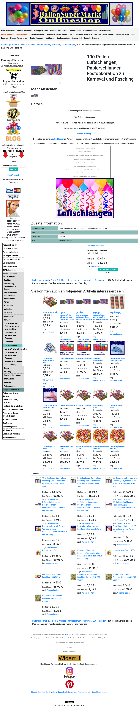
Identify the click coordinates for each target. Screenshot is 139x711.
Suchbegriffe (43, 692)
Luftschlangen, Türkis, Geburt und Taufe (117, 359)
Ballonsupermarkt (9, 44)
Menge (90, 269)
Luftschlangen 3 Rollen (50, 312)
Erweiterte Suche (56, 692)
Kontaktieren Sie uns (100, 692)
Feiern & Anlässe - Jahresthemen (34, 44)
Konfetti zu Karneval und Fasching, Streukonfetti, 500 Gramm (53, 598)
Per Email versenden (95, 246)
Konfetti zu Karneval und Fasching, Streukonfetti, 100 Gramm (88, 577)
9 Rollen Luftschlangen (84, 405)
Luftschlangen (68, 44)
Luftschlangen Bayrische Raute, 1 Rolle (49, 360)
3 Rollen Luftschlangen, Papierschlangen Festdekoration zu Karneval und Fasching (67, 315)
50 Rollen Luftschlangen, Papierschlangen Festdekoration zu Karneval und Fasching (101, 315)
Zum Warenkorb (13, 175)
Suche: (13, 162)
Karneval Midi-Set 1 (50, 550)
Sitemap (34, 692)
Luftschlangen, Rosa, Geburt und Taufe (50, 406)
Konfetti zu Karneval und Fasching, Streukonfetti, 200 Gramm (124, 577)
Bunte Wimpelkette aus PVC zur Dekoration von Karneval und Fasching (124, 529)
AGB (66, 634)
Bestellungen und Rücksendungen (77, 692)
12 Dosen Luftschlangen (98, 359)
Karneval (56, 44)
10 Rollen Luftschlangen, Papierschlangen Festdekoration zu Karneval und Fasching (84, 315)
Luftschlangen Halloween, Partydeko (117, 313)
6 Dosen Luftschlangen (84, 358)
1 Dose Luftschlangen (67, 358)
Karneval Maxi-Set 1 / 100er (124, 550)
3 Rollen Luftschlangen (67, 405)
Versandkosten (97, 266)
